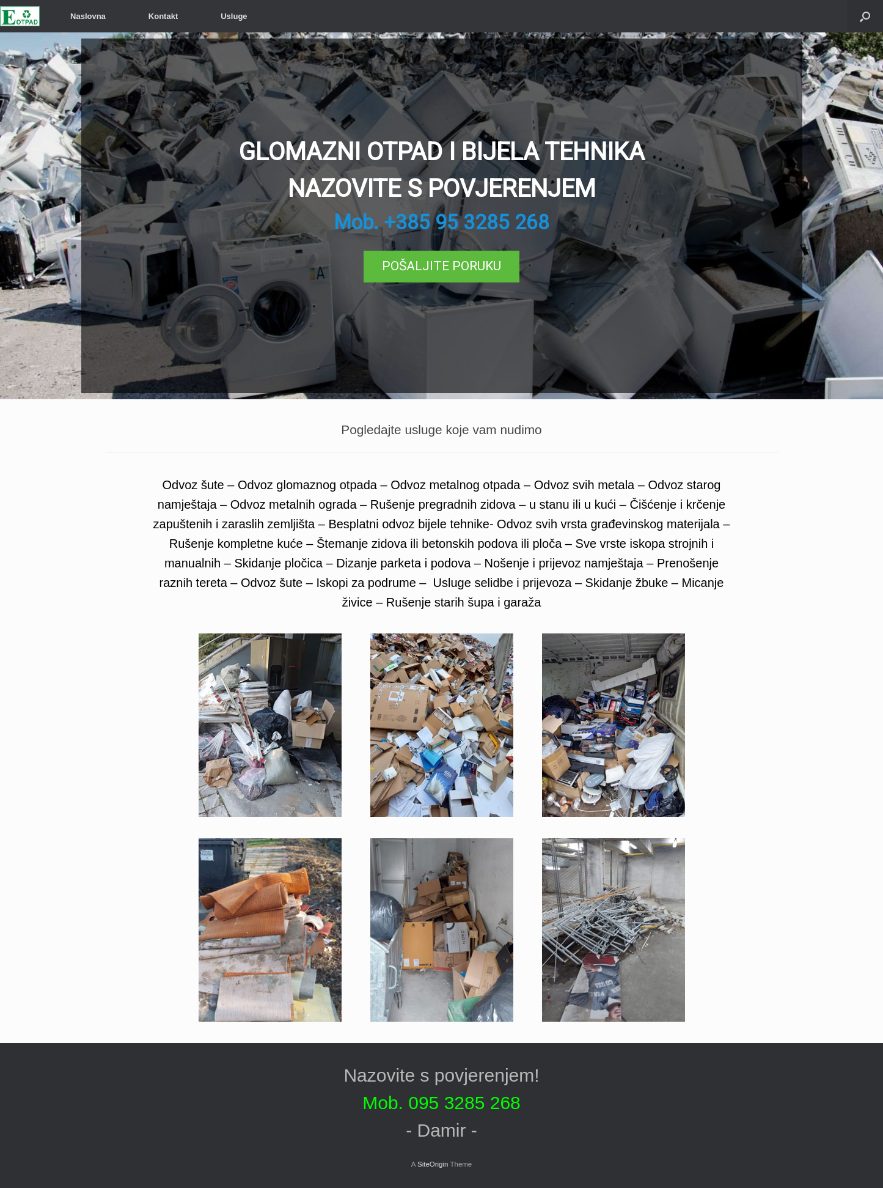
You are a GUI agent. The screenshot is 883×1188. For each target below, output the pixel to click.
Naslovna (88, 16)
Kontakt (163, 16)
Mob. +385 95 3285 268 (441, 222)
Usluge (234, 16)
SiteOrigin (433, 1164)
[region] (441, 215)
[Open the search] (865, 16)
